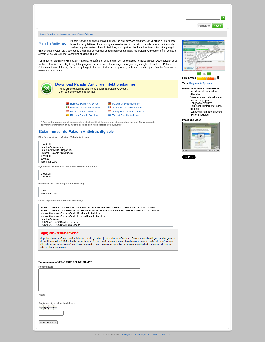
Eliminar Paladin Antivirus (84, 115)
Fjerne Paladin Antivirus (83, 111)
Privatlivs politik (141, 338)
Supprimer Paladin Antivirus (127, 107)
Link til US (165, 338)
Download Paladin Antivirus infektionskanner (95, 84)
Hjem (42, 34)
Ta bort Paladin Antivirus (125, 115)
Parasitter (204, 25)
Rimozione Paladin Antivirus (85, 107)
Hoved (217, 25)
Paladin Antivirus (85, 34)
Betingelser (127, 338)
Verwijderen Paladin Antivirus (128, 111)
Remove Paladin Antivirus (84, 103)
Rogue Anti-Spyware (66, 34)
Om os (155, 338)
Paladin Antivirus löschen (126, 103)
